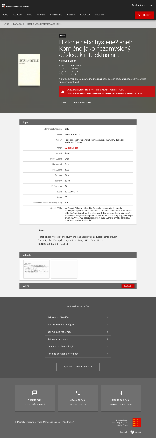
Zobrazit (128, 286)
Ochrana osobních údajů (60, 346)
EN (151, 5)
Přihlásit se (139, 5)
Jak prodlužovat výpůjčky (61, 324)
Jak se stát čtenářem (59, 317)
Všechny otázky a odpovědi (78, 367)
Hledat (144, 15)
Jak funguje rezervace (60, 332)
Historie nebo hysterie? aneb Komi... (44, 24)
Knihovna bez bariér (58, 339)
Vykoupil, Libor (67, 60)
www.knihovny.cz (136, 93)
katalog (17, 24)
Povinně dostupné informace (63, 353)
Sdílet (64, 103)
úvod (6, 24)
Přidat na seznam (82, 103)
